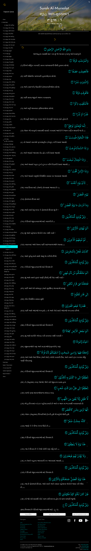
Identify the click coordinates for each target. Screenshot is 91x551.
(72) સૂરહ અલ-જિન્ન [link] (9, 229)
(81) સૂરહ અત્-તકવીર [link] (9, 261)
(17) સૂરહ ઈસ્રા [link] (8, 71)
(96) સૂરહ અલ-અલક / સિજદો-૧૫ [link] (9, 307)
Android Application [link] (7, 371)
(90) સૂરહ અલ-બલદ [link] (9, 289)
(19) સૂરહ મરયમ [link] (8, 76)
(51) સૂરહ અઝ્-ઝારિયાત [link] (10, 170)
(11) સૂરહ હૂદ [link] (7, 53)
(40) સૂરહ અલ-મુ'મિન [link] (9, 136)
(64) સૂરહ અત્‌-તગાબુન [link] (9, 207)
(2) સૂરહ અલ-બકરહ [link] (9, 28)
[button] (89, 2)
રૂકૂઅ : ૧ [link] (8, 246)
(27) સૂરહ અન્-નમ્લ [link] (9, 99)
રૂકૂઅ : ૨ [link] (8, 249)
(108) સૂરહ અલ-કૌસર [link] (9, 342)
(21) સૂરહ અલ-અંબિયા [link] (9, 82)
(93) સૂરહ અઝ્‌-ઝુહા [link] (9, 297)
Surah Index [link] (5, 22)
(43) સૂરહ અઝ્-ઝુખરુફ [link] (9, 147)
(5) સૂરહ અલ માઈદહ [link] (9, 36)
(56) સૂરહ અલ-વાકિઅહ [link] (9, 184)
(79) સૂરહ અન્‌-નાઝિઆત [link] (10, 255)
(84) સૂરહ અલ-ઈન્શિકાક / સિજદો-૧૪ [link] (10, 270)
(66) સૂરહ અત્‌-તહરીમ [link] (9, 212)
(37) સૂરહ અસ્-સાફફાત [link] (9, 127)
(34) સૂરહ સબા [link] (7, 119)
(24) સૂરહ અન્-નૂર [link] (8, 90)
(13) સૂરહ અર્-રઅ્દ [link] (9, 59)
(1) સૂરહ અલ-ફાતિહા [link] (9, 25)
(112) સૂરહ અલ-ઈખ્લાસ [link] (10, 354)
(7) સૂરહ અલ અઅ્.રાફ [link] (9, 42)
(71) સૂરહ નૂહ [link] (7, 227)
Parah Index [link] (5, 362)
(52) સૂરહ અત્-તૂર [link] (8, 172)
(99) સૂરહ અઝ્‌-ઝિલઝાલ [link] (10, 317)
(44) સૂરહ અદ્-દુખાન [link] (9, 150)
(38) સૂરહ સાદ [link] (7, 130)
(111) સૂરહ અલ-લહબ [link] (9, 351)
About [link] (4, 376)
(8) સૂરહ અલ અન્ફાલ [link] (9, 45)
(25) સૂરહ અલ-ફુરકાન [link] (9, 93)
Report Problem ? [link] (6, 373)
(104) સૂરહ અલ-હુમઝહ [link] (9, 331)
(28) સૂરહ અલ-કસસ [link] (9, 102)
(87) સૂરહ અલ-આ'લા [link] (9, 280)
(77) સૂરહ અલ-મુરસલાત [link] (10, 244)
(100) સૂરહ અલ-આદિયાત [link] (10, 319)
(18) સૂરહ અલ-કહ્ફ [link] (9, 73)
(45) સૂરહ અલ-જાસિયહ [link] (10, 153)
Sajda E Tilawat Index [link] (7, 365)
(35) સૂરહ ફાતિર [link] (8, 122)
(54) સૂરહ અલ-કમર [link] (9, 178)
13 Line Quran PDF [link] (7, 368)
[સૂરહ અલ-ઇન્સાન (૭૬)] (54, 514)
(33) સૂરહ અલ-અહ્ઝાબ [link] (9, 116)
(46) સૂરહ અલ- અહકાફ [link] (10, 155)
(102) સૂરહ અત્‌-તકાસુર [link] (9, 325)
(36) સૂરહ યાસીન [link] (8, 125)
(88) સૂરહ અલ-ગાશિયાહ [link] (10, 283)
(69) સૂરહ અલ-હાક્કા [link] (9, 221)
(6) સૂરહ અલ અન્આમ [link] (9, 39)
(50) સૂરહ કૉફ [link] (7, 167)
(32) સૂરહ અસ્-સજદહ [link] (9, 113)
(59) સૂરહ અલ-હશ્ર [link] (9, 192)
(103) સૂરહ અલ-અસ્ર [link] (9, 328)
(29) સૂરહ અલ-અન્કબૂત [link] (10, 105)
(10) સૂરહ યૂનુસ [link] (8, 51)
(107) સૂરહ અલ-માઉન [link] (9, 339)
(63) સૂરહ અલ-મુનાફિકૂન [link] (10, 204)
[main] (54, 15)
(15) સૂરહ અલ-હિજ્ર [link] (9, 65)
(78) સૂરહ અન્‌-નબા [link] (9, 252)
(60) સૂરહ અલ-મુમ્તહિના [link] (10, 195)
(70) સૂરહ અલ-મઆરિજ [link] (10, 224)
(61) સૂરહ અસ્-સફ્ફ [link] (9, 198)
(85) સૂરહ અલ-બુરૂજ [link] (9, 274)
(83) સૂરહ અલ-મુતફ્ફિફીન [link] (10, 266)
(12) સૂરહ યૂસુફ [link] (8, 56)
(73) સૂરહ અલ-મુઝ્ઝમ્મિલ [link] (10, 232)
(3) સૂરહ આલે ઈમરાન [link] (9, 31)
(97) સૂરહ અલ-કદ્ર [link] (8, 311)
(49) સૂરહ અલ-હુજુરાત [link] (9, 164)
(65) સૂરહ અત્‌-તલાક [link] (9, 209)
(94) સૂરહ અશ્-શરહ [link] (9, 300)
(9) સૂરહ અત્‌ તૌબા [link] (8, 48)
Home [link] (4, 19)
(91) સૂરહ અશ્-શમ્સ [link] (9, 291)
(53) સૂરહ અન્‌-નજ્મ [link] (9, 175)
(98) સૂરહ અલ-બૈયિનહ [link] (9, 314)
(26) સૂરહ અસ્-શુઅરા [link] (9, 96)
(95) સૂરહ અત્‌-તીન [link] (8, 303)
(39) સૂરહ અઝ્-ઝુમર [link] (9, 133)
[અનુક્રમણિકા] (28, 514)
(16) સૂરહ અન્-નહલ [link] (9, 68)
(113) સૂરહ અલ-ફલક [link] (9, 356)
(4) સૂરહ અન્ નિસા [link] (8, 34)
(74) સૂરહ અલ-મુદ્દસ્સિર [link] (9, 235)
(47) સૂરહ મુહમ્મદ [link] (8, 158)
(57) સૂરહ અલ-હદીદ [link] (9, 187)
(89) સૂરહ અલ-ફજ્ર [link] (9, 286)
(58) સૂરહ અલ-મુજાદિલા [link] (10, 190)
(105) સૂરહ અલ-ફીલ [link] (9, 334)
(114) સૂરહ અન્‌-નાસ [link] (9, 359)
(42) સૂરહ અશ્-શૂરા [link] (8, 144)
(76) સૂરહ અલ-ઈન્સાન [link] (9, 241)
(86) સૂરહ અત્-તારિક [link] (9, 277)
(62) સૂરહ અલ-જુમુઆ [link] (9, 201)
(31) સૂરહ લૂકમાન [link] (8, 110)
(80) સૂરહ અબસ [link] (8, 258)
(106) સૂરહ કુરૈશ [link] (8, 336)
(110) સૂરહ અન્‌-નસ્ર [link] (9, 348)
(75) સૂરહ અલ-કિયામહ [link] (9, 238)
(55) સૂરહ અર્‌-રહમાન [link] (9, 181)
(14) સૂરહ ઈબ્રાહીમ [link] (9, 62)
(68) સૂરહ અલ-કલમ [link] (9, 218)
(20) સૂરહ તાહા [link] (7, 79)
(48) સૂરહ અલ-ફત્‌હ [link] (9, 161)
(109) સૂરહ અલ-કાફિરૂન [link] (10, 345)
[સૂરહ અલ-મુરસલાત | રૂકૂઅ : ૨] (80, 514)
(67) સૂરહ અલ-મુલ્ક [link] (9, 215)
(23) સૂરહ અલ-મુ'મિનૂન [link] (9, 88)
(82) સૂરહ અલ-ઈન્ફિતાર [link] (10, 264)
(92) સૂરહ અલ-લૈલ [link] (8, 294)
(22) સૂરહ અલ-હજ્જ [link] (9, 85)
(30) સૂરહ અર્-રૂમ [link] (8, 108)
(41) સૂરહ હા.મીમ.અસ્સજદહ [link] (8, 140)
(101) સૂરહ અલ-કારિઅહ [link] (10, 322)
